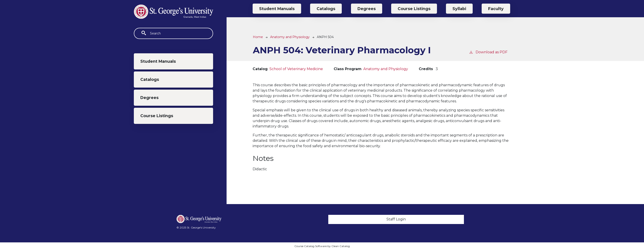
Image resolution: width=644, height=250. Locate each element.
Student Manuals (158, 61)
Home (258, 37)
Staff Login (396, 219)
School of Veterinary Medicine (296, 69)
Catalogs (149, 79)
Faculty (496, 8)
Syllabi (459, 8)
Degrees (149, 97)
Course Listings (156, 115)
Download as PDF (488, 52)
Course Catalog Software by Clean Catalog (322, 246)
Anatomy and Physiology (290, 37)
